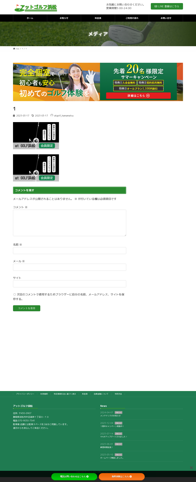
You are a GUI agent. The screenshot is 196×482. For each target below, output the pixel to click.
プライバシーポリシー (25, 398)
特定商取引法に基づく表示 (65, 398)
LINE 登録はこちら (167, 6)
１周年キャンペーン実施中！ (112, 431)
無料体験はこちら (122, 476)
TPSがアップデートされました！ (113, 441)
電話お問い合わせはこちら (74, 476)
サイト (17, 283)
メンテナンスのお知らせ (110, 420)
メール (19, 266)
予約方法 (118, 398)
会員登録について (101, 398)
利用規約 (44, 398)
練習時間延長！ (106, 452)
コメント (20, 207)
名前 (17, 249)
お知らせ (118, 417)
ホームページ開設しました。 (112, 462)
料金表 (85, 398)
